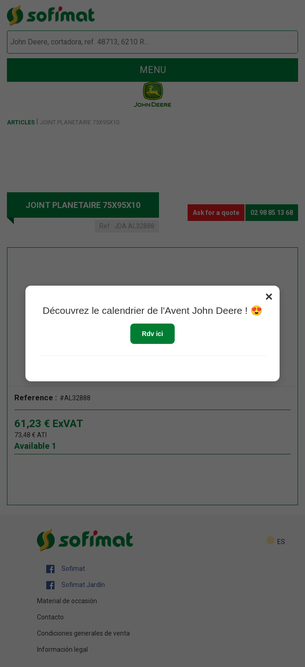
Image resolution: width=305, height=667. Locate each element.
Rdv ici (152, 333)
